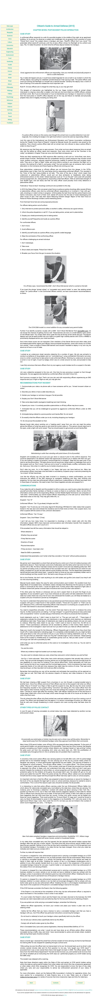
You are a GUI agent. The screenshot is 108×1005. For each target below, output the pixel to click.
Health (10, 64)
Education (10, 48)
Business (9, 35)
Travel (10, 116)
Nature (10, 84)
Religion (10, 103)
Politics (10, 94)
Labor (9, 74)
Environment (10, 55)
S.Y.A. (65, 995)
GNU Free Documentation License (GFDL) (81, 990)
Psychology (10, 97)
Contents (55, 983)
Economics (10, 45)
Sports (10, 113)
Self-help (9, 110)
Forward (80, 983)
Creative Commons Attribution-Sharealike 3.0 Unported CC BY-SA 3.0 (51, 990)
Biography (10, 32)
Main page (10, 26)
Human (10, 71)
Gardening (10, 61)
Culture (10, 42)
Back (31, 983)
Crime (10, 39)
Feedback (10, 123)
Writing (10, 119)
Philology (9, 90)
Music (10, 77)
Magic (10, 81)
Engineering (9, 52)
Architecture (9, 29)
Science (10, 106)
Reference (10, 100)
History (10, 68)
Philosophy (10, 87)
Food (9, 58)
